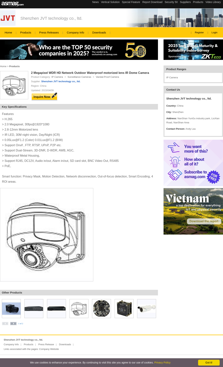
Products (25, 32)
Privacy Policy (162, 362)
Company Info (75, 32)
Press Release (46, 344)
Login (214, 32)
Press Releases (49, 32)
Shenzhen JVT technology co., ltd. (51, 18)
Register (199, 32)
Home (8, 32)
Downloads (99, 32)
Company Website (49, 349)
